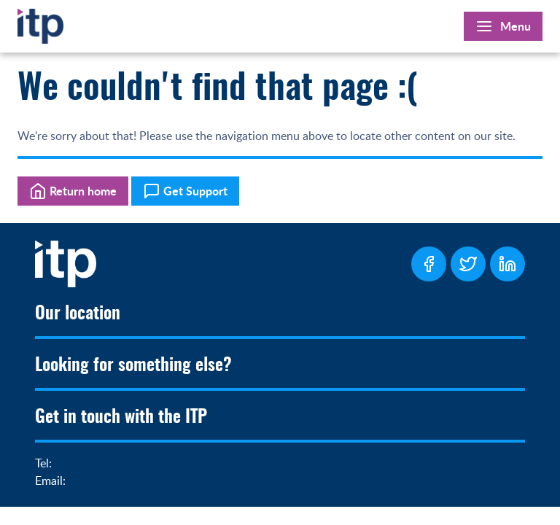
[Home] (40, 23)
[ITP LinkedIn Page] (507, 263)
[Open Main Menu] (503, 26)
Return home (73, 191)
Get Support (185, 191)
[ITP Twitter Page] (468, 263)
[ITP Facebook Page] (428, 263)
